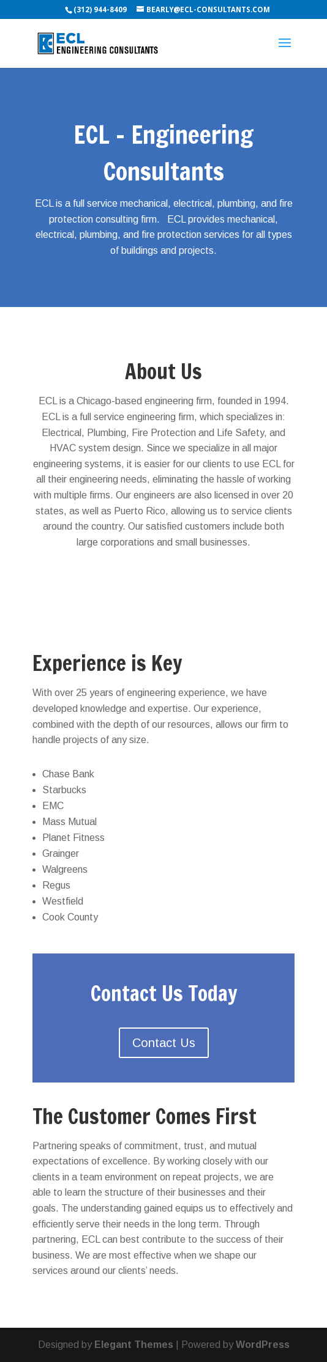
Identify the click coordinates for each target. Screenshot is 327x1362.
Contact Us (163, 1042)
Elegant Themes (133, 1344)
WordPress (263, 1344)
